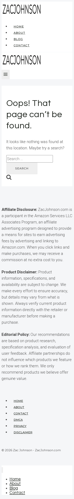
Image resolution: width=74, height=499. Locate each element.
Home (19, 26)
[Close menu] (2, 470)
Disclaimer (23, 432)
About (19, 33)
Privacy (20, 426)
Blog (18, 39)
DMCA (18, 420)
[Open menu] (6, 74)
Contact (22, 45)
